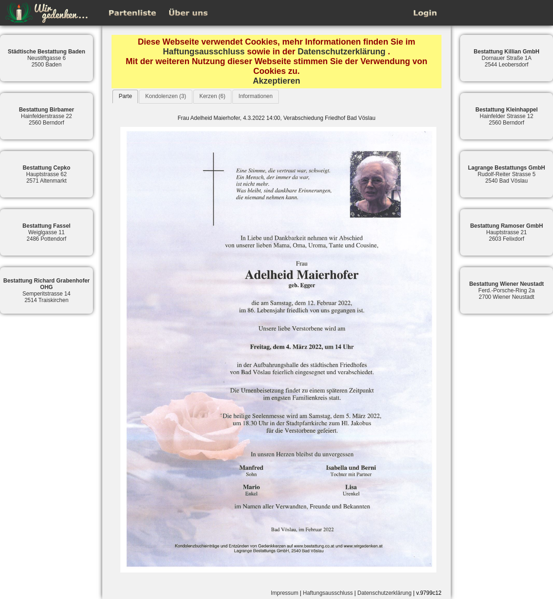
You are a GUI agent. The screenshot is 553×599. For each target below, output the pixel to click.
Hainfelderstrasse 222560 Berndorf (46, 116)
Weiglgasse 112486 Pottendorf (46, 232)
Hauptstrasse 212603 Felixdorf (506, 232)
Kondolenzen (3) (165, 96)
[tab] (125, 96)
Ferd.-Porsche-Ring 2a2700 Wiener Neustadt (506, 290)
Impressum (284, 593)
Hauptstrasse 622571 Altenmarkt (47, 174)
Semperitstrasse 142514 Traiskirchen (46, 290)
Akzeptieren (276, 81)
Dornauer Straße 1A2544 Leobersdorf (506, 58)
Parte (125, 96)
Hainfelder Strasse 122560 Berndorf (506, 116)
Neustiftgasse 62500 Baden (47, 58)
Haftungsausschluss (203, 51)
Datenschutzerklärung (342, 51)
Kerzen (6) (212, 96)
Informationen (255, 96)
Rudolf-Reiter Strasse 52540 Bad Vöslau (506, 174)
